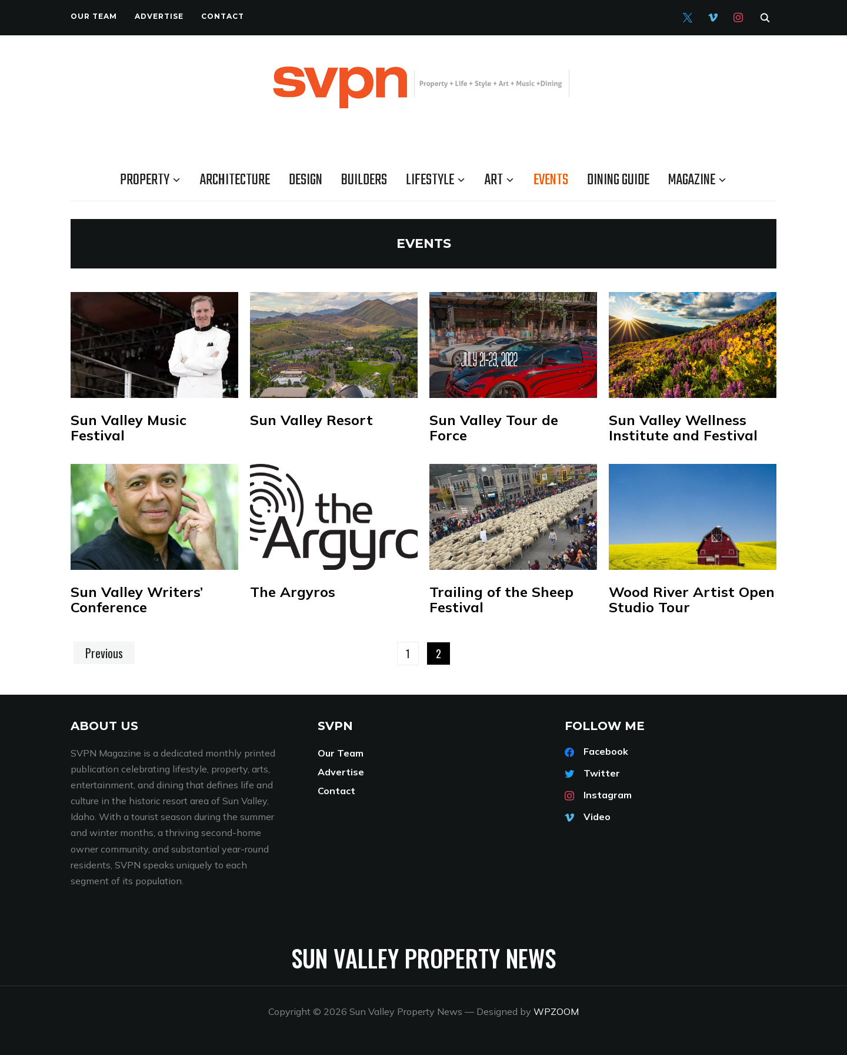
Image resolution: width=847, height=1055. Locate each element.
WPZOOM (556, 1011)
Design (305, 180)
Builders (364, 180)
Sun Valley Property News (423, 958)
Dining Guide (618, 180)
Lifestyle (430, 180)
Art (494, 180)
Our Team (94, 16)
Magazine (691, 180)
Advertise (159, 16)
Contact (222, 16)
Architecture (235, 180)
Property (144, 180)
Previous (104, 653)
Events (550, 180)
